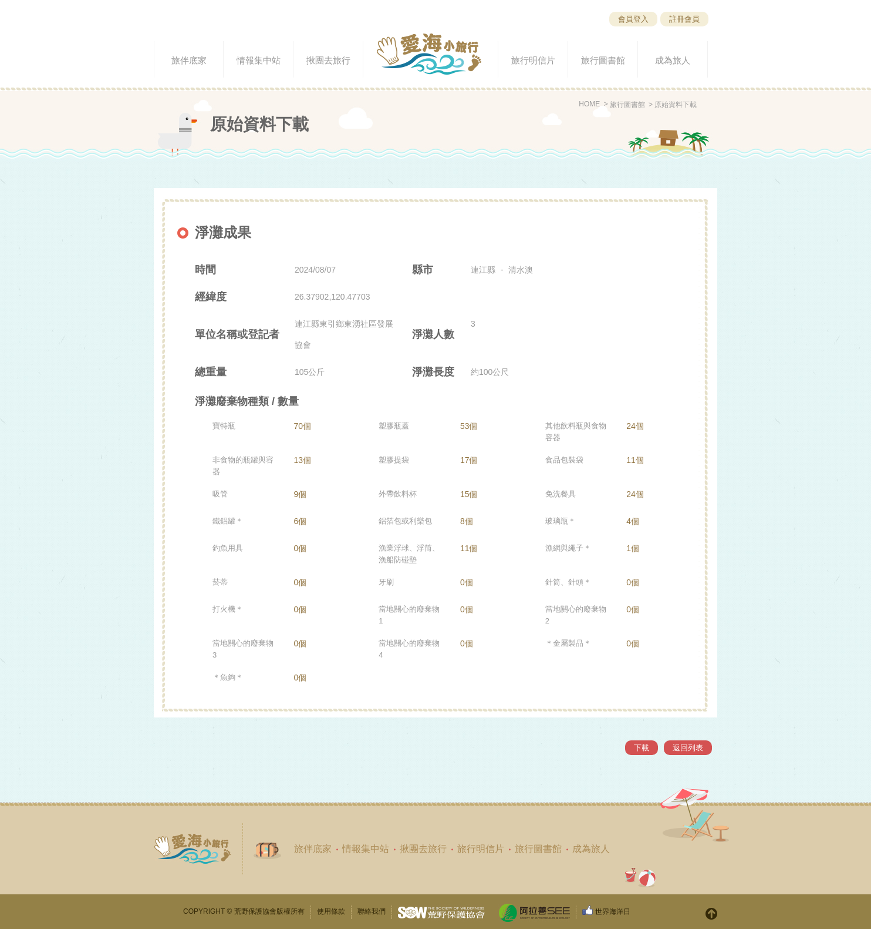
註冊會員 (684, 19)
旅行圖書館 (627, 104)
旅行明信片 (480, 849)
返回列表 (688, 747)
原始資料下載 (675, 104)
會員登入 (633, 19)
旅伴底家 (313, 849)
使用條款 (331, 911)
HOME (589, 104)
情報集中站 (365, 849)
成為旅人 (591, 849)
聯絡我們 (371, 911)
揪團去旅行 (423, 849)
